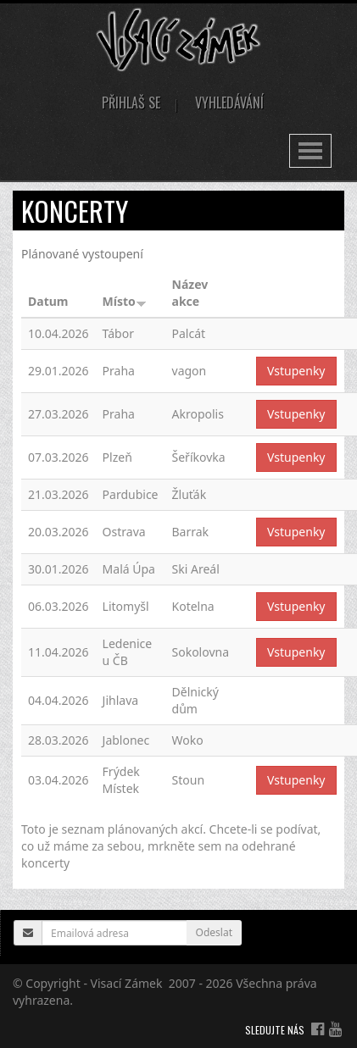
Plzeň (117, 457)
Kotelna (193, 606)
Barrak (190, 532)
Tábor (118, 333)
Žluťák (189, 494)
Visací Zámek (127, 983)
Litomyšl (126, 606)
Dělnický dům (195, 700)
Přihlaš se (131, 102)
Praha (119, 371)
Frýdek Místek (121, 779)
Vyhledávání (229, 102)
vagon (189, 371)
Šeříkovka (199, 457)
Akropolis (198, 414)
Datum (48, 301)
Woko (188, 740)
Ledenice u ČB (128, 651)
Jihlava (121, 700)
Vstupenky (296, 371)
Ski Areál (196, 569)
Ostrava (124, 532)
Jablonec (126, 740)
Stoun (188, 780)
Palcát (189, 333)
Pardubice (131, 494)
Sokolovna (201, 652)
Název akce (190, 292)
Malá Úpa (129, 569)
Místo (125, 301)
